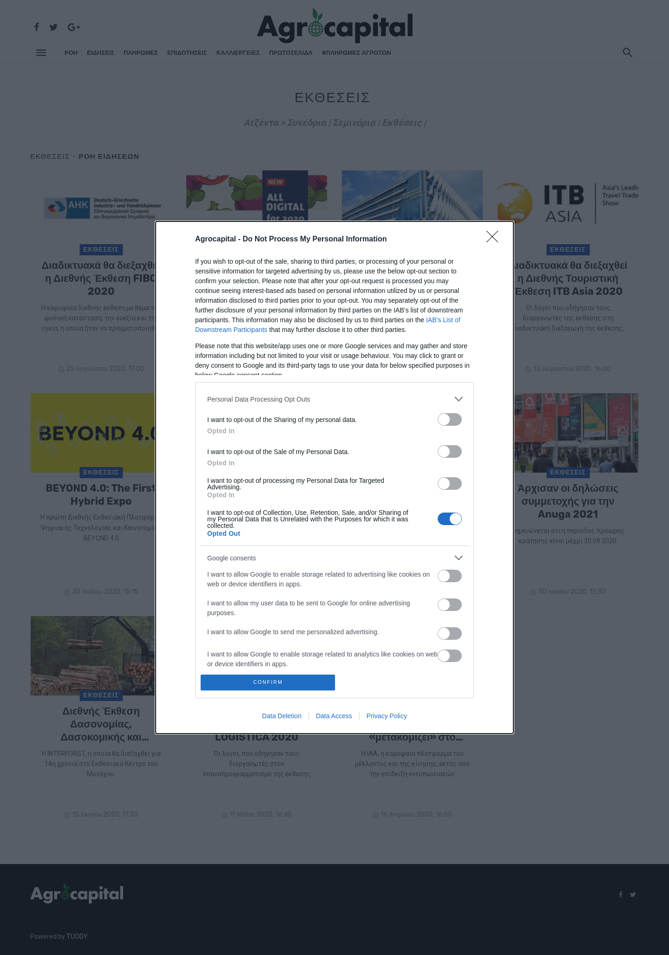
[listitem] (334, 397)
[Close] (495, 237)
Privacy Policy (387, 718)
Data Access (334, 718)
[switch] (450, 417)
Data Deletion (282, 718)
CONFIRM (270, 682)
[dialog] (334, 477)
